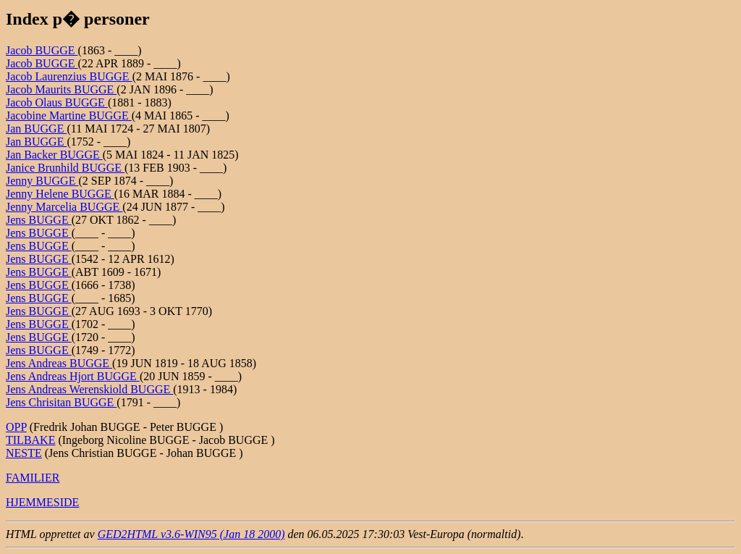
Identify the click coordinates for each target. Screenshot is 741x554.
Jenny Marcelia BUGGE (64, 207)
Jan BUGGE (36, 128)
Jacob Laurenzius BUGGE (69, 76)
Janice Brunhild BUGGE (65, 167)
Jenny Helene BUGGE (60, 194)
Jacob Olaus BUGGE (57, 102)
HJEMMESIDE (42, 502)
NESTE (24, 453)
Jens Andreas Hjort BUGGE (73, 376)
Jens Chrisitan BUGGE (61, 402)
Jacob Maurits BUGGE (61, 89)
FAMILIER (32, 477)
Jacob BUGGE (42, 50)
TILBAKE (30, 440)
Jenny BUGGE (42, 181)
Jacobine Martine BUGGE (69, 115)
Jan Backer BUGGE (54, 154)
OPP (16, 427)
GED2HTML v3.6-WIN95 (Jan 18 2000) (191, 534)
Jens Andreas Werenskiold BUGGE (89, 389)
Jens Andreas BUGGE (59, 363)
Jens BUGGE (39, 220)
